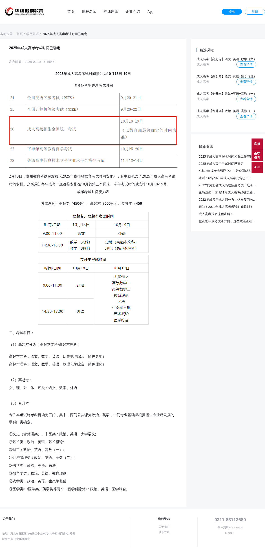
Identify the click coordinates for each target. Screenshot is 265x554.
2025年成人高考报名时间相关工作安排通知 (229, 156)
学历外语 (32, 34)
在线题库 (111, 11)
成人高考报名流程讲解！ (216, 214)
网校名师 (89, 11)
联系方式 (164, 532)
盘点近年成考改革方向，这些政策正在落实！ (230, 221)
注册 (255, 11)
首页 (71, 11)
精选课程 (206, 50)
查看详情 (246, 64)
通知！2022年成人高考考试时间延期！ (226, 206)
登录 (232, 11)
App (150, 11)
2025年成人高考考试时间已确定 (221, 163)
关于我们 (164, 526)
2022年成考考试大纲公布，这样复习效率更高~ (231, 199)
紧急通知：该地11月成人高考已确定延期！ (229, 192)
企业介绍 (133, 11)
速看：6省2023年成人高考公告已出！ (225, 178)
